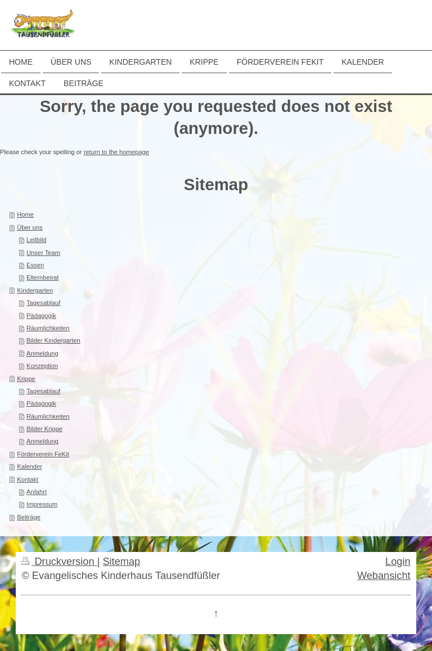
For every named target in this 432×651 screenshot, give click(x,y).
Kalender (29, 466)
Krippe (26, 378)
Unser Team (43, 252)
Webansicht (384, 575)
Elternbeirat (42, 277)
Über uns (29, 227)
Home (25, 214)
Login (398, 561)
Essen (35, 265)
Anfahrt (36, 491)
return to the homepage (116, 152)
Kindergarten (35, 290)
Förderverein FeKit (43, 454)
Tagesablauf (43, 302)
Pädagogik (41, 315)
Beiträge (28, 517)
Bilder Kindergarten (53, 340)
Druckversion (59, 561)
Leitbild (36, 239)
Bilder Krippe (44, 428)
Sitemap (121, 561)
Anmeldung (42, 353)
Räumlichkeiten (47, 328)
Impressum (41, 504)
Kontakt (27, 479)
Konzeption (42, 365)
